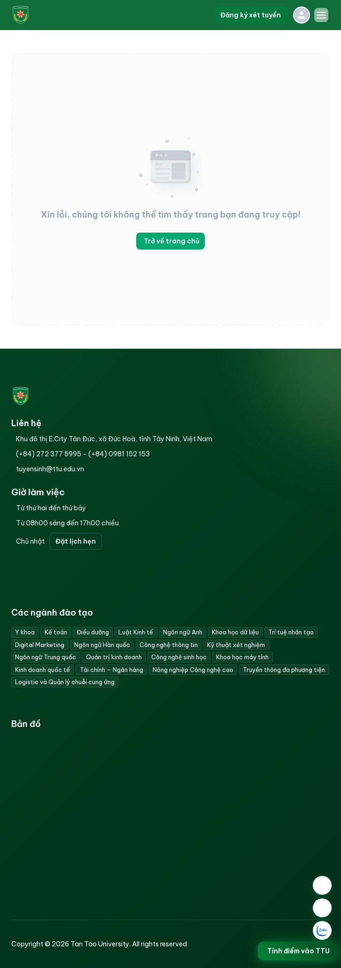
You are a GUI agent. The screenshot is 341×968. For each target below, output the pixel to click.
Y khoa (25, 632)
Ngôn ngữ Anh (182, 632)
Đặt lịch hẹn (75, 541)
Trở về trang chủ (170, 241)
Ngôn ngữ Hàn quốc (102, 644)
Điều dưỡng (93, 632)
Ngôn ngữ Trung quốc (45, 657)
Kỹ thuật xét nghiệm (236, 644)
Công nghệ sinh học (179, 657)
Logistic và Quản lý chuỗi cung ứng (65, 682)
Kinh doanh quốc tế (42, 669)
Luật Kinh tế (135, 632)
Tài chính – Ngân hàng (111, 669)
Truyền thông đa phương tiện (284, 669)
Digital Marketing (39, 644)
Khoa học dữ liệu (235, 632)
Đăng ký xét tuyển (251, 15)
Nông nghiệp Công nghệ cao (193, 669)
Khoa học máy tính (242, 657)
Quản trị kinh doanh (114, 657)
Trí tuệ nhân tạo (291, 632)
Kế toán (56, 632)
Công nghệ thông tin (169, 644)
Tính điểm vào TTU (297, 952)
